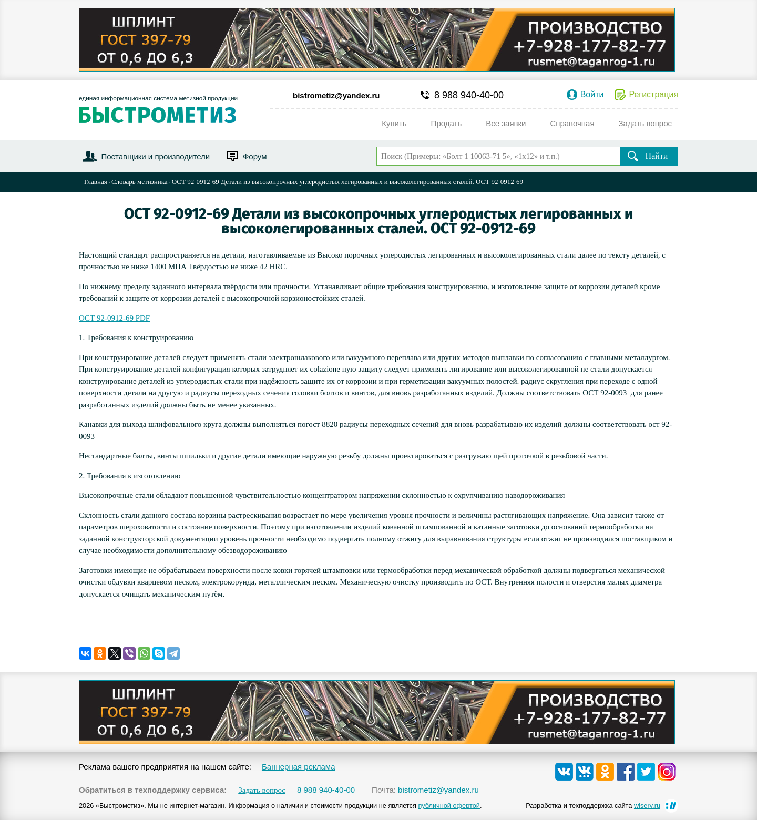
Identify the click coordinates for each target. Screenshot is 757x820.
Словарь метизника (139, 182)
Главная (95, 182)
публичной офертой (449, 805)
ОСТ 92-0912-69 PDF (114, 318)
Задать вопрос (261, 790)
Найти (657, 155)
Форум (255, 156)
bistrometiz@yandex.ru (336, 95)
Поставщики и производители (155, 156)
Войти (592, 94)
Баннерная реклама (298, 766)
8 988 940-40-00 (469, 95)
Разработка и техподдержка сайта (593, 805)
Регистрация (653, 94)
